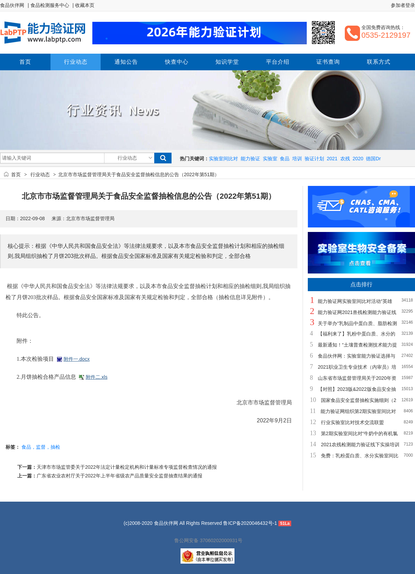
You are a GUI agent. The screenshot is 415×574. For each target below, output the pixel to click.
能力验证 (250, 158)
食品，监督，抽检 (40, 447)
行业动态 (40, 174)
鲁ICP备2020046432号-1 (250, 523)
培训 (297, 158)
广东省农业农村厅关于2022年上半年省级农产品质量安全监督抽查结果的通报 (119, 475)
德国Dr (373, 158)
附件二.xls (97, 377)
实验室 (270, 158)
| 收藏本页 (84, 5)
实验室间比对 (223, 158)
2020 (357, 158)
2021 (332, 158)
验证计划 (314, 158)
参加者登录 (403, 5)
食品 (284, 158)
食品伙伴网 (12, 5)
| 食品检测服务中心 (48, 5)
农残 (345, 158)
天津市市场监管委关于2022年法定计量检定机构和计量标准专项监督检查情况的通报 (127, 467)
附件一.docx (77, 359)
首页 (16, 174)
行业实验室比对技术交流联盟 (352, 422)
